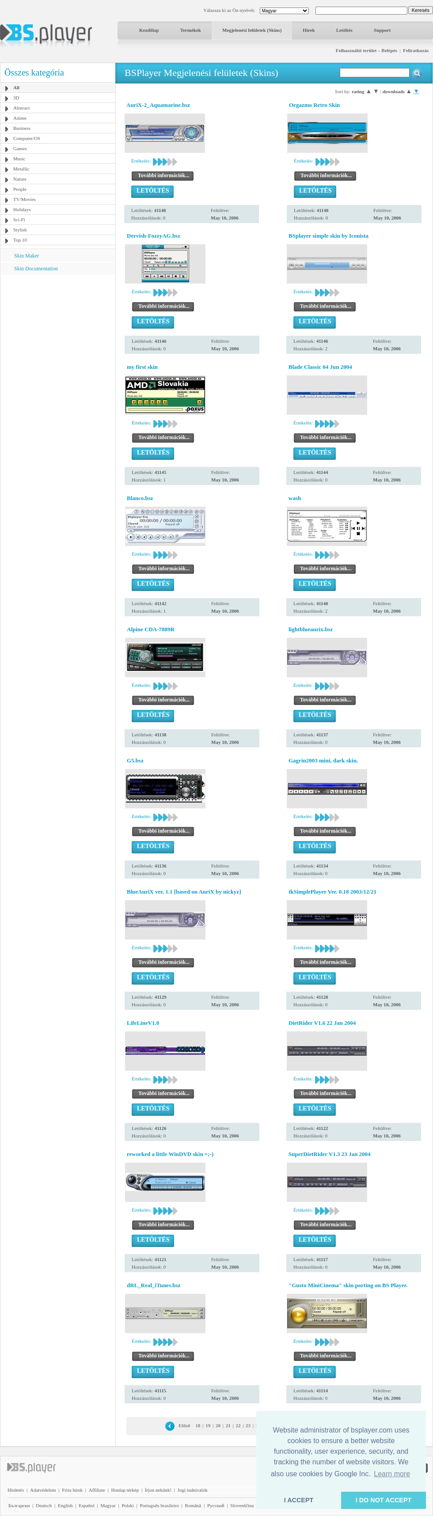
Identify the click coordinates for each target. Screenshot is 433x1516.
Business (21, 128)
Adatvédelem (43, 1490)
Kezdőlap (149, 30)
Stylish (20, 229)
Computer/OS (26, 138)
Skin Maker (26, 256)
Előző (184, 1425)
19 (207, 1425)
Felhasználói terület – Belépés (366, 50)
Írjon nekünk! (158, 1490)
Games (20, 148)
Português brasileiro (159, 1505)
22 (237, 1425)
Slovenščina (242, 1505)
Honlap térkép (125, 1490)
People (20, 189)
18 (198, 1425)
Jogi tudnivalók (193, 1490)
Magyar (107, 1505)
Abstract (21, 107)
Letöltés (344, 30)
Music (19, 158)
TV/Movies (24, 199)
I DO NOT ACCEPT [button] (384, 1500)
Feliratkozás (416, 50)
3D (16, 97)
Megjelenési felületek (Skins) (251, 30)
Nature (20, 179)
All (16, 87)
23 (248, 1425)
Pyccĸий (215, 1505)
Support (382, 30)
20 (218, 1425)
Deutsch (44, 1505)
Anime (20, 118)
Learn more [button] (392, 1474)
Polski (128, 1505)
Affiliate (97, 1490)
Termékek (190, 30)
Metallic (21, 168)
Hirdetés (16, 1490)
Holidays (22, 209)
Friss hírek (72, 1490)
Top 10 (20, 240)
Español (86, 1505)
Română (193, 1505)
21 (228, 1425)
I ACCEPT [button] (299, 1500)
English (65, 1505)
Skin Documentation (36, 268)
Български (19, 1505)
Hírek (309, 30)
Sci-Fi (19, 219)
